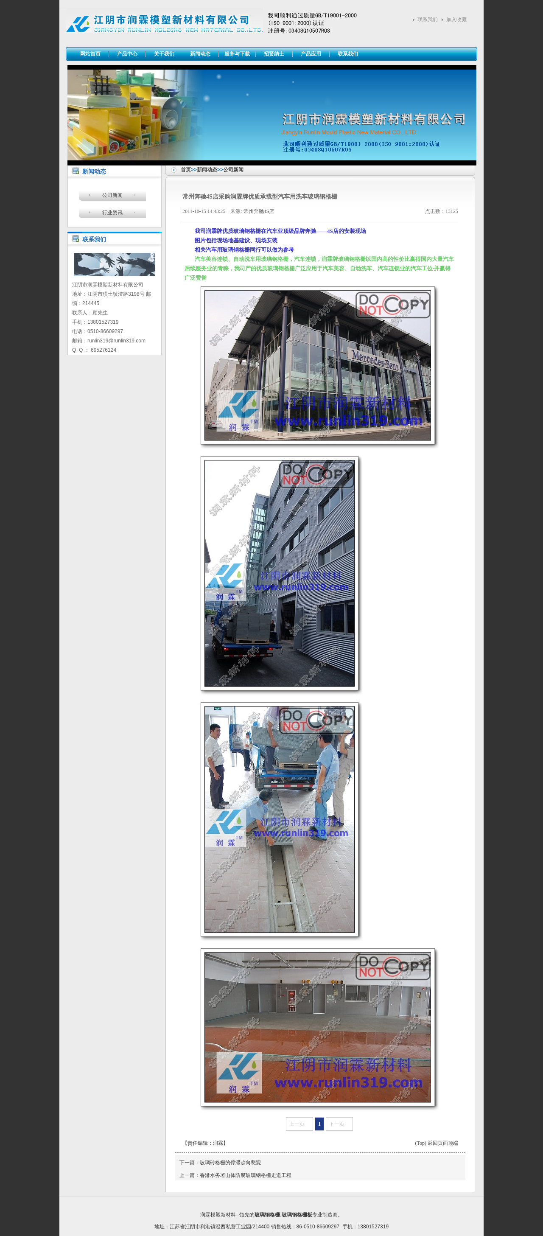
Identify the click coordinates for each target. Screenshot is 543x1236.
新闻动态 (207, 170)
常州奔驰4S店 (259, 211)
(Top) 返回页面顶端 (436, 1143)
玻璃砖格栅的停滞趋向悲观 (230, 1163)
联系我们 (427, 19)
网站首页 (90, 54)
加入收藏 (456, 19)
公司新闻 (233, 170)
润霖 (218, 1143)
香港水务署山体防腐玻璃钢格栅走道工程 (245, 1175)
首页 (186, 170)
